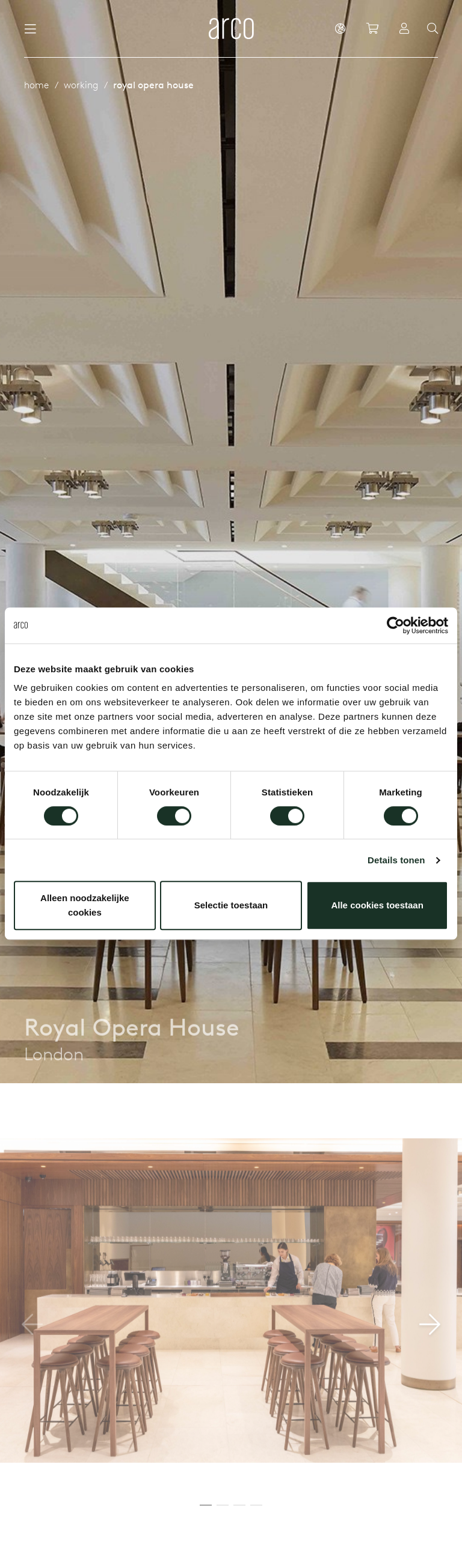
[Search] (432, 29)
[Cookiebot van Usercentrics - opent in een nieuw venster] (395, 625)
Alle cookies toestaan (377, 905)
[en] (340, 28)
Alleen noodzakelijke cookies (84, 905)
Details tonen (396, 860)
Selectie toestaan (231, 905)
